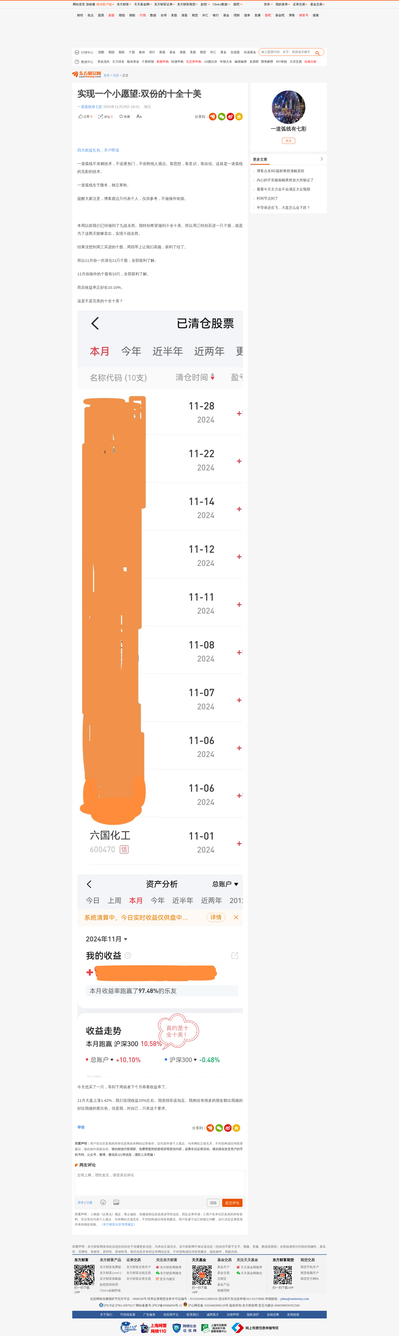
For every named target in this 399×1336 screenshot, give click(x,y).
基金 (226, 15)
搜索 (316, 15)
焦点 (91, 15)
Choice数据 (220, 4)
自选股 (235, 52)
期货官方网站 (310, 1278)
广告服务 (149, 1314)
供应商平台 (171, 1314)
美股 (174, 15)
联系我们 (193, 1314)
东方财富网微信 (168, 1273)
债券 (247, 15)
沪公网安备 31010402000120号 (206, 1305)
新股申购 (162, 61)
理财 (237, 15)
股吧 (268, 15)
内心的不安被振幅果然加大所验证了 (285, 180)
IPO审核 (281, 61)
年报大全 (226, 61)
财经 (80, 15)
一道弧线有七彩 (90, 107)
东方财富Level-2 (110, 1273)
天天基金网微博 (249, 1267)
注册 (88, 1202)
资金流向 (103, 61)
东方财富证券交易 (138, 1278)
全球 (164, 15)
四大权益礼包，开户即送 (98, 150)
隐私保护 (253, 1314)
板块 (142, 52)
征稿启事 (273, 1314)
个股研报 (148, 61)
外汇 (205, 15)
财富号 (303, 15)
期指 (122, 15)
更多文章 (260, 159)
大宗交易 (296, 61)
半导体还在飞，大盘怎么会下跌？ (283, 207)
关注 (289, 141)
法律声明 (233, 1314)
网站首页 (79, 4)
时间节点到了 (267, 198)
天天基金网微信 (249, 1273)
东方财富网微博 (168, 1267)
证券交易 (299, 4)
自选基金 (250, 52)
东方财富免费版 (110, 1267)
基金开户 (223, 1267)
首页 (107, 75)
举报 (80, 1127)
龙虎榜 (254, 61)
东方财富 (81, 1260)
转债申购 (177, 61)
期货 (195, 15)
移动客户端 (104, 4)
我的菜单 (282, 4)
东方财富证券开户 (138, 1267)
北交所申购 (193, 61)
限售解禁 (267, 61)
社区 (116, 75)
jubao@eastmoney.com (294, 1299)
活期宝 (221, 1278)
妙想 (204, 4)
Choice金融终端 (110, 1290)
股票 (101, 15)
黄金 (223, 52)
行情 (143, 15)
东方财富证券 (163, 4)
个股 (132, 52)
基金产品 (223, 1284)
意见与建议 (165, 1279)
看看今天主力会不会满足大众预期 (283, 189)
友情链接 (293, 1314)
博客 (292, 15)
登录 (81, 1202)
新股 (111, 15)
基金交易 (223, 1273)
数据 (153, 15)
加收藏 (90, 4)
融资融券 (241, 61)
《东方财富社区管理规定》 (118, 1224)
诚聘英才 (213, 1314)
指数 (101, 52)
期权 (132, 15)
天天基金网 (141, 4)
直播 (257, 15)
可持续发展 (127, 1314)
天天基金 (199, 1260)
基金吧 (279, 15)
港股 (184, 15)
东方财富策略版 (110, 1278)
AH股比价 (210, 61)
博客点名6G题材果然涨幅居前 (280, 171)
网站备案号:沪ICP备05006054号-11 (159, 1305)
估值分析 (310, 61)
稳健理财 (223, 1290)
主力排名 (118, 61)
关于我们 (106, 1314)
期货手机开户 (310, 1267)
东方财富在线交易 (138, 1273)
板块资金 (133, 61)
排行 (152, 52)
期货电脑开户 (310, 1273)
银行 (216, 15)
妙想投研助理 (109, 1284)
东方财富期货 (283, 1260)
